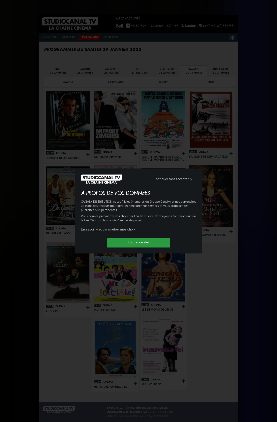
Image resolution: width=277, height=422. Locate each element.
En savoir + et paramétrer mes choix (108, 229)
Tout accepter (138, 242)
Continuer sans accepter (174, 179)
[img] (191, 179)
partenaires (188, 202)
